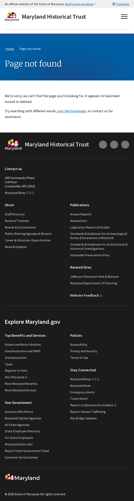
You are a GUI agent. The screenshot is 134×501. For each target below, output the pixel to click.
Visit (16, 377)
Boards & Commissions (20, 227)
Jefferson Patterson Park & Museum (94, 277)
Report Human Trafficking (88, 412)
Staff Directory (15, 214)
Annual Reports (81, 214)
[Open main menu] (124, 16)
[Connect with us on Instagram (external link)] (103, 145)
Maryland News (80, 386)
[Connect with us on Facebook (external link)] (125, 145)
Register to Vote (16, 370)
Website (86, 295)
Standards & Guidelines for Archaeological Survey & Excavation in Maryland (98, 236)
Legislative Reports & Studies (90, 227)
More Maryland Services (20, 390)
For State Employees (19, 438)
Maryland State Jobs (19, 444)
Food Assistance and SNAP (22, 351)
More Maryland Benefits (21, 384)
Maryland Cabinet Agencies (23, 418)
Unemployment (16, 358)
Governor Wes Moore (19, 412)
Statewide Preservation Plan (89, 255)
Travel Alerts (79, 398)
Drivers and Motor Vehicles (23, 344)
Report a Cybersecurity (93, 405)
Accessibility (78, 344)
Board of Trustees (17, 221)
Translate (120, 4)
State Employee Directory (22, 431)
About (9, 205)
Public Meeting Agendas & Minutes (28, 234)
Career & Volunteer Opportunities (28, 240)
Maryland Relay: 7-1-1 (19, 193)
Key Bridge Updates (83, 418)
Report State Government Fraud (27, 451)
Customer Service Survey (21, 457)
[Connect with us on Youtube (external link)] (114, 145)
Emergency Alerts (82, 392)
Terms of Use (79, 358)
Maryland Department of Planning (93, 283)
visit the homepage (71, 111)
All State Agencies (17, 425)
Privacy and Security (83, 351)
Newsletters (78, 221)
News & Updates (16, 247)
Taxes (9, 364)
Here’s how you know (81, 4)
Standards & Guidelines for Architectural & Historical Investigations (98, 246)
